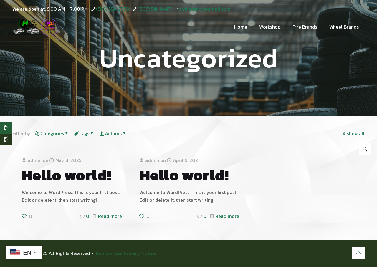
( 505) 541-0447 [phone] (154, 8)
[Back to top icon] (358, 253)
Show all (353, 133)
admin (35, 160)
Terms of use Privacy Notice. (126, 253)
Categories (52, 133)
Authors (112, 133)
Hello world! (66, 175)
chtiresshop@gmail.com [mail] (205, 8)
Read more (110, 216)
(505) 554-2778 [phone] (112, 8)
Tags (84, 133)
